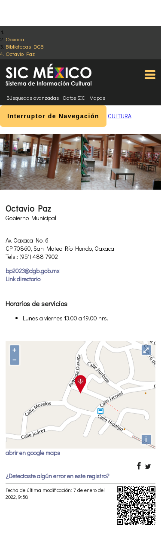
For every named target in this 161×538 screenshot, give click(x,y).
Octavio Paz (20, 53)
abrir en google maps (33, 453)
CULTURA (119, 116)
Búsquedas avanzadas (32, 97)
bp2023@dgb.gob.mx (32, 271)
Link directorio (23, 279)
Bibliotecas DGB (24, 46)
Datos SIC (74, 97)
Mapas (97, 97)
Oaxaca (15, 39)
